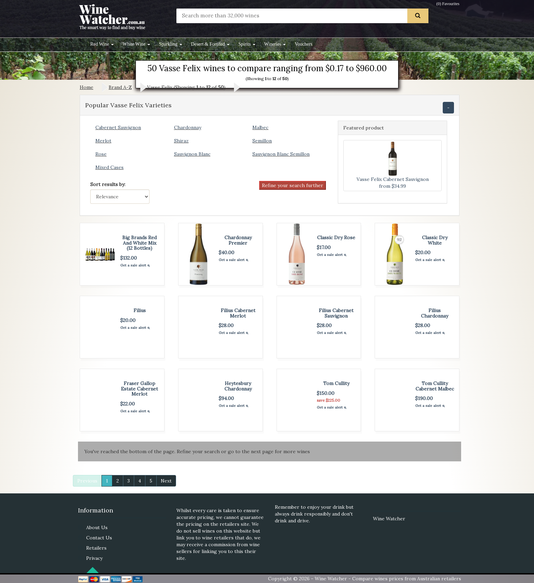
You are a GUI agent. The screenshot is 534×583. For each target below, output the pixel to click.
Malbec (260, 127)
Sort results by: (107, 184)
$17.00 (324, 247)
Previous (87, 481)
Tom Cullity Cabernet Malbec (434, 386)
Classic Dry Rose (336, 237)
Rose (101, 154)
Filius (140, 310)
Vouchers (303, 44)
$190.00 (424, 398)
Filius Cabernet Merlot (238, 313)
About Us (97, 527)
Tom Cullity (336, 383)
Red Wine (102, 44)
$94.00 (226, 398)
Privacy (94, 558)
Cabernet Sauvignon (118, 127)
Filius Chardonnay (434, 313)
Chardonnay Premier (238, 240)
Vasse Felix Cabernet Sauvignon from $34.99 (393, 165)
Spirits (246, 44)
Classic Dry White (434, 240)
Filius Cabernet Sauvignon (336, 313)
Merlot (103, 141)
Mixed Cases (109, 167)
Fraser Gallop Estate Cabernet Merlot (139, 388)
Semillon (262, 141)
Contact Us (99, 538)
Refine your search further (292, 185)
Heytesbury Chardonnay (238, 386)
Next (166, 481)
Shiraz (181, 141)
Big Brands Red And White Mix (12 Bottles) (139, 242)
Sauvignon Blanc (192, 154)
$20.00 (422, 252)
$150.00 (325, 393)
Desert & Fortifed (210, 44)
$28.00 (226, 325)
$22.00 (127, 404)
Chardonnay (187, 127)
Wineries (275, 44)
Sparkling (170, 44)
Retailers (96, 548)
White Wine (136, 44)
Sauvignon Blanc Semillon (281, 154)
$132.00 (128, 258)
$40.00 (226, 252)
